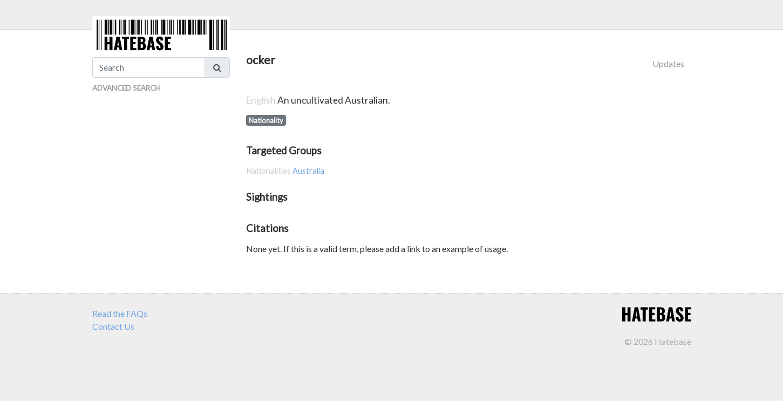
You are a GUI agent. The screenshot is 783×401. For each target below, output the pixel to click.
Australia (308, 170)
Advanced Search (126, 88)
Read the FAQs (119, 313)
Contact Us (113, 326)
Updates (668, 63)
